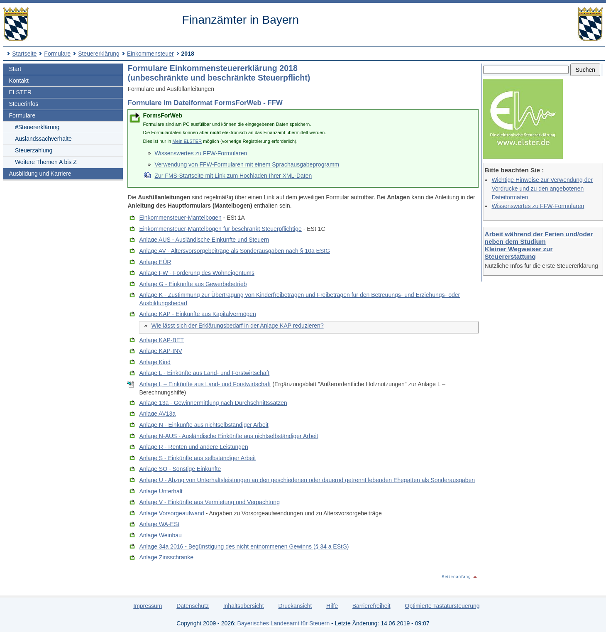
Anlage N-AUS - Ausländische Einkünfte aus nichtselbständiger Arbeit (228, 436)
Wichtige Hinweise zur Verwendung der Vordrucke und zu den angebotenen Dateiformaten (542, 188)
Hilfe (332, 606)
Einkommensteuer (150, 53)
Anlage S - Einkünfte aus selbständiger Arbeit (197, 458)
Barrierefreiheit (371, 606)
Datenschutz (192, 606)
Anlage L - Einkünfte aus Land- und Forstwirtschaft (204, 373)
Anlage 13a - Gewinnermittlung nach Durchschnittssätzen (213, 402)
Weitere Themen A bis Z (46, 162)
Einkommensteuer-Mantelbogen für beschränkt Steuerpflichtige (220, 228)
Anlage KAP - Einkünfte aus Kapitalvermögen (197, 314)
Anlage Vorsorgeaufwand (171, 513)
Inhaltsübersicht (243, 606)
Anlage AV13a (157, 413)
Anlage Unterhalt (160, 491)
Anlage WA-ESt (159, 524)
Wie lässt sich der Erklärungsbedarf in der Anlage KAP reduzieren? (237, 325)
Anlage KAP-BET (161, 340)
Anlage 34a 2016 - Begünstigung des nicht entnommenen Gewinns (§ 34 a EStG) (244, 546)
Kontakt (18, 80)
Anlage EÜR (155, 262)
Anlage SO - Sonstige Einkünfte (180, 468)
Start (15, 69)
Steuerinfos (23, 103)
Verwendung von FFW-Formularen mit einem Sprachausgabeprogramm (246, 164)
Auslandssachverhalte (43, 138)
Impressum (147, 606)
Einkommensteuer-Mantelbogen (180, 217)
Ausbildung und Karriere (40, 173)
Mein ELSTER (187, 141)
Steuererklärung (99, 53)
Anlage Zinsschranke (166, 557)
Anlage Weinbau (160, 535)
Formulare (57, 53)
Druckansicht (295, 606)
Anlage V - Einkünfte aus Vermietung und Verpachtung (209, 502)
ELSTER (20, 92)
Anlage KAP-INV (160, 351)
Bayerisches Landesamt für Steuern (283, 623)
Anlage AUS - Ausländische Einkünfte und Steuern (204, 239)
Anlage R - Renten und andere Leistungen (193, 446)
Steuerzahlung (33, 150)
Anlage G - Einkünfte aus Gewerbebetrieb (193, 284)
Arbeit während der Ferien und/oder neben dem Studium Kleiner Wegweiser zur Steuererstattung (539, 245)
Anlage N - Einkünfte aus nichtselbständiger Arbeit (203, 424)
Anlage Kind (155, 362)
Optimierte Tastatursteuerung (442, 606)
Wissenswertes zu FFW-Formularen (537, 206)
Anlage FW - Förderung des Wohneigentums (196, 272)
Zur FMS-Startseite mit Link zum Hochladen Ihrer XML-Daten (233, 175)
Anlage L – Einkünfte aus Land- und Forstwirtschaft (205, 384)
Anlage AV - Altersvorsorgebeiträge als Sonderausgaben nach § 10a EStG (234, 250)
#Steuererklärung (37, 127)
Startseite (24, 53)
